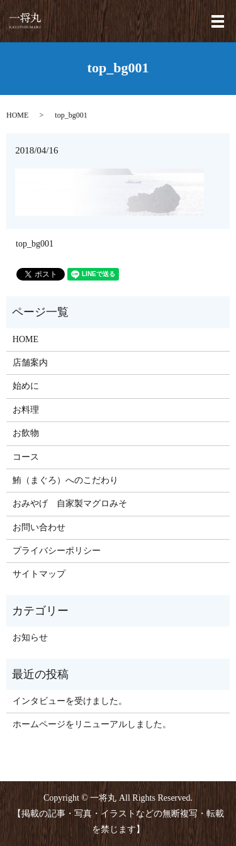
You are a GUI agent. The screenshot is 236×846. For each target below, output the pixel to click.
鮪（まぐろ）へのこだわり (65, 480)
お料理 (26, 410)
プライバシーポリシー (57, 550)
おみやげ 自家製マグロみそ (70, 503)
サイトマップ (39, 574)
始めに (26, 386)
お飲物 (26, 433)
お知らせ (30, 637)
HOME (17, 115)
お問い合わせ (39, 527)
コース (26, 457)
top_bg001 (34, 243)
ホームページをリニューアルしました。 (92, 724)
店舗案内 (30, 362)
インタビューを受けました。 (70, 701)
